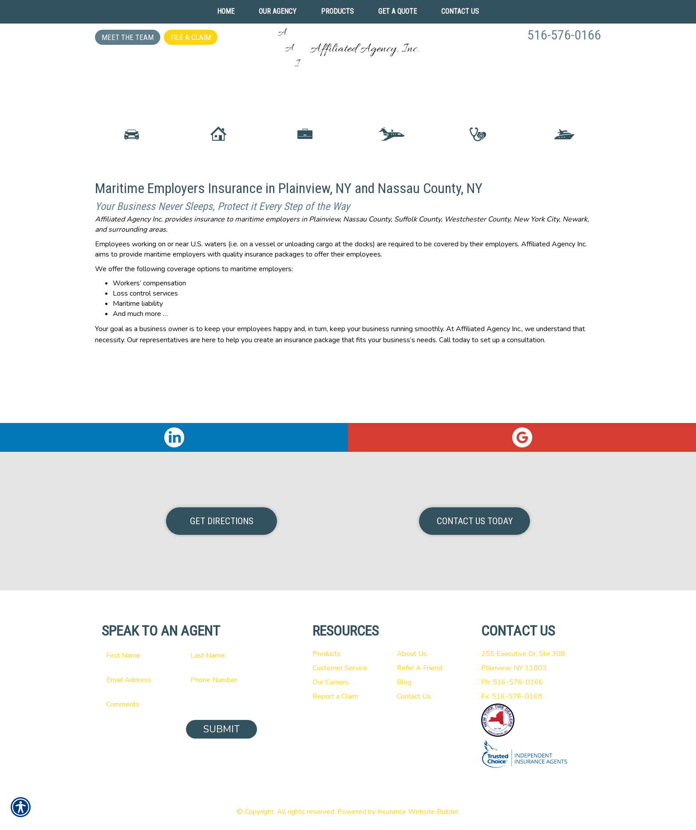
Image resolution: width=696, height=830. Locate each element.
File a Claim (190, 37)
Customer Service (339, 668)
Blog (404, 682)
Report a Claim (335, 696)
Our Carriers (330, 682)
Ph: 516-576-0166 (512, 682)
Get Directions (221, 521)
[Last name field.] (221, 655)
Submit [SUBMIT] (221, 729)
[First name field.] (137, 655)
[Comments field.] (179, 704)
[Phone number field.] (221, 680)
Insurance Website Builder (418, 812)
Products (326, 654)
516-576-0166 (564, 35)
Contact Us (414, 696)
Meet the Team (128, 37)
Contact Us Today (475, 521)
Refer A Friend (419, 668)
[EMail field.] (137, 680)
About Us (412, 654)
